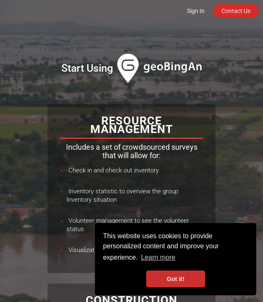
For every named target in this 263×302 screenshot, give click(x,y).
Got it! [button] (175, 279)
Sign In (196, 11)
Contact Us (235, 11)
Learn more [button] (158, 257)
